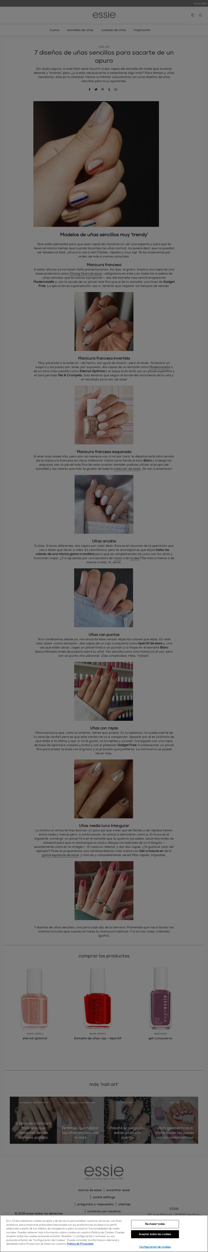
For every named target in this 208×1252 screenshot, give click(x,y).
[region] (104, 1233)
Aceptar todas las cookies (155, 1234)
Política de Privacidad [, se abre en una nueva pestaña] (80, 1244)
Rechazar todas (155, 1224)
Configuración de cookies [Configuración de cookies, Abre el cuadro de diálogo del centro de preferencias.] (155, 1247)
